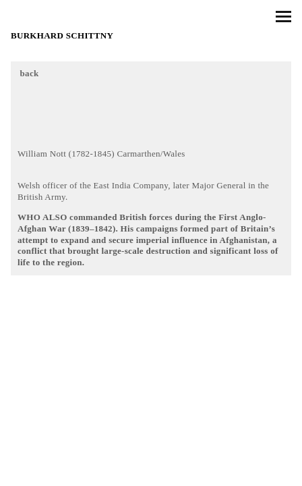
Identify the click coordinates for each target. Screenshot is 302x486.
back (29, 73)
